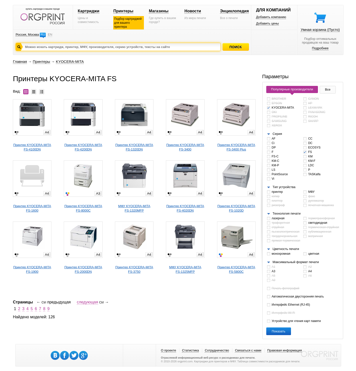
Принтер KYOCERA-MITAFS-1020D (236, 208)
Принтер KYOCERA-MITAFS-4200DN (83, 147)
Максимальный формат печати (296, 262)
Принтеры (123, 11)
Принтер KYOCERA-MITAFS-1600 (32, 208)
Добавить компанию (271, 17)
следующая (87, 302)
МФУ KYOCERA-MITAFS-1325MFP (185, 269)
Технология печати (287, 213)
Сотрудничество (217, 350)
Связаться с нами (248, 350)
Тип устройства (284, 187)
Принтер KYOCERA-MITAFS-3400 (185, 147)
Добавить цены (267, 23)
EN (50, 34)
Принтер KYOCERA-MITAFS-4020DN (185, 208)
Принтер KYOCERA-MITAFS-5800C (236, 269)
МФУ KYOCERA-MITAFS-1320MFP (134, 208)
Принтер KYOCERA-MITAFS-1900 (32, 269)
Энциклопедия (234, 11)
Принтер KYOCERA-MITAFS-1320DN (134, 147)
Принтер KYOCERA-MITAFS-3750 (134, 269)
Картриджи (88, 11)
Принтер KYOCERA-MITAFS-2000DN (83, 269)
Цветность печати (286, 249)
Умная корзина (320, 29)
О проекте (168, 350)
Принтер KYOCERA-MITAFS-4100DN (32, 147)
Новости (192, 11)
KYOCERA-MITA (70, 61)
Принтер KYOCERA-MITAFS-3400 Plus (236, 147)
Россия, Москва (27, 34)
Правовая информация (284, 350)
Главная (20, 61)
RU (43, 34)
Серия (277, 134)
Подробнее (320, 48)
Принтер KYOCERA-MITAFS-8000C (83, 208)
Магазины (158, 11)
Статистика (190, 350)
